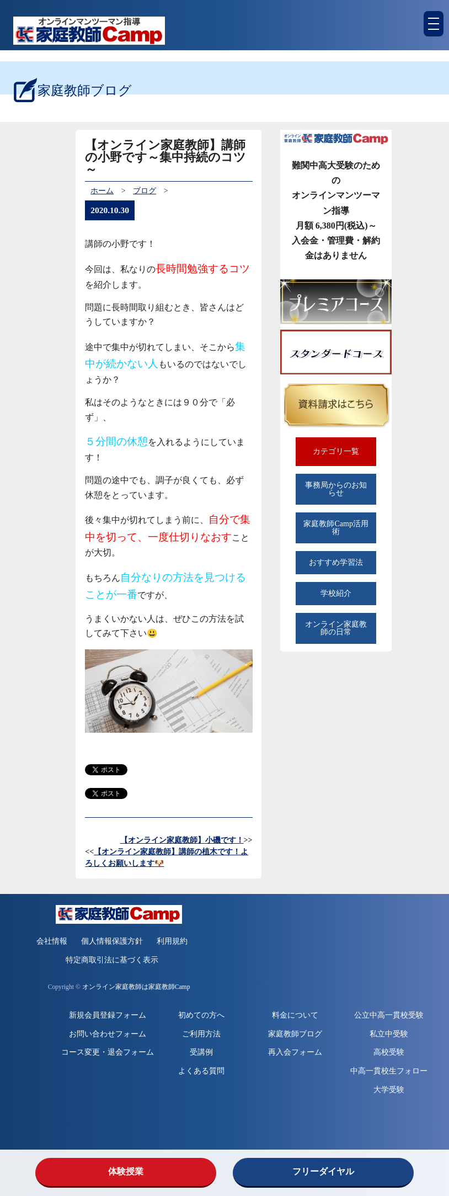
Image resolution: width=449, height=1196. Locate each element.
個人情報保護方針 (112, 941)
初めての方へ (201, 1015)
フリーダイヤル (323, 1171)
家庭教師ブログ (295, 1034)
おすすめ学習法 (336, 562)
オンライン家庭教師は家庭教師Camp (136, 987)
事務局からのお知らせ (336, 489)
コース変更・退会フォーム (107, 1052)
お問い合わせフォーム (107, 1034)
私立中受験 (389, 1034)
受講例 (201, 1052)
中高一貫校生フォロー (388, 1071)
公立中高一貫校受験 (389, 1015)
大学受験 (388, 1090)
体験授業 (125, 1171)
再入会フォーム (295, 1052)
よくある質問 (201, 1071)
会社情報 (51, 941)
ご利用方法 (201, 1034)
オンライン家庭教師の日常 (336, 628)
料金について (295, 1015)
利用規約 (172, 941)
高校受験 (388, 1052)
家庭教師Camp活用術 (335, 528)
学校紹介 (335, 593)
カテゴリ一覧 (336, 451)
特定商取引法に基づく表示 (112, 960)
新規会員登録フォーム (107, 1015)
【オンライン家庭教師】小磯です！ (182, 840)
